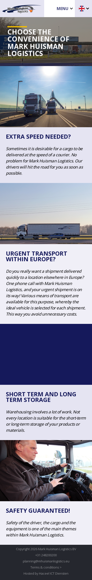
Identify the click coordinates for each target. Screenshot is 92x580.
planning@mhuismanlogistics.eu (46, 561)
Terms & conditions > (46, 567)
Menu (62, 8)
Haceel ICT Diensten (53, 573)
